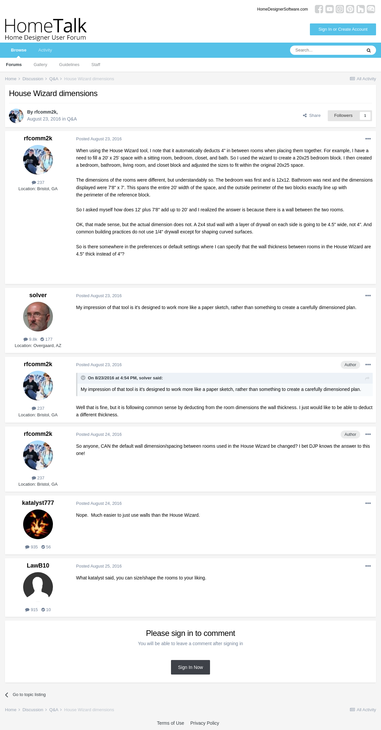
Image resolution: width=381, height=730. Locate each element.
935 (31, 546)
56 (46, 546)
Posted (99, 138)
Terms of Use (170, 723)
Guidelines (69, 64)
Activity (45, 50)
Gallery (40, 64)
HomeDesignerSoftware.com (282, 9)
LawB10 (38, 565)
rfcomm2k (45, 112)
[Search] (325, 50)
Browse (18, 53)
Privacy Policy (204, 723)
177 (46, 339)
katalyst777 (38, 503)
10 (46, 609)
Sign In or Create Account (342, 29)
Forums (14, 64)
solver (38, 295)
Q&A (72, 119)
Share (311, 115)
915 (31, 609)
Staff (95, 64)
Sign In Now (190, 667)
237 (38, 182)
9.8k (30, 339)
